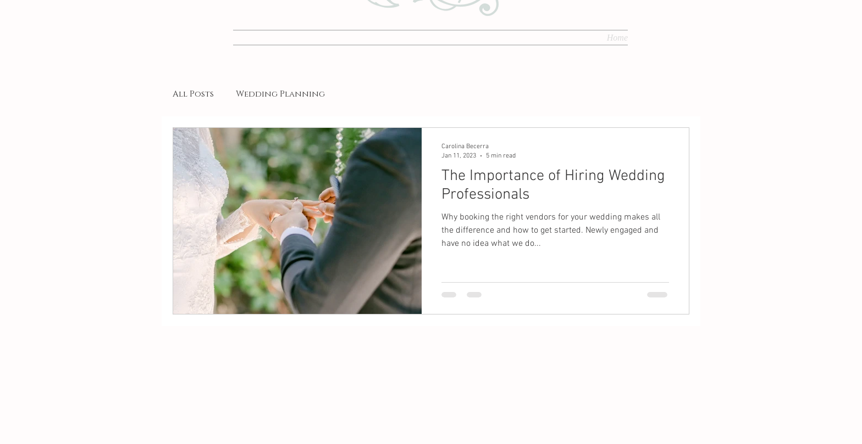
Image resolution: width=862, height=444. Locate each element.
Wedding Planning (280, 94)
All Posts (193, 94)
